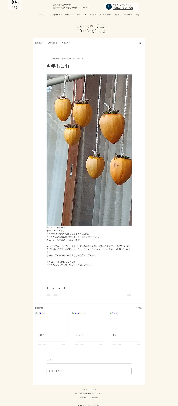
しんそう (15, 6)
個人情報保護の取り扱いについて (89, 393)
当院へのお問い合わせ (89, 397)
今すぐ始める (52, 43)
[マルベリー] (89, 321)
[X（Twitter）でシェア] (53, 288)
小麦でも (42, 335)
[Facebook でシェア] (48, 288)
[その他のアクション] (130, 58)
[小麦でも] (51, 321)
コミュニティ (67, 43)
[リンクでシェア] (64, 288)
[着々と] (126, 321)
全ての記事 (39, 43)
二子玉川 (15, 8)
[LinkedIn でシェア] (59, 288)
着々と (115, 335)
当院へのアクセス (89, 389)
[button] (140, 43)
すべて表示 (139, 308)
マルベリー (80, 335)
